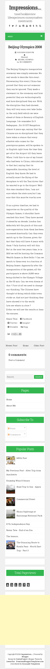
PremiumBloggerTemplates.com (30, 661)
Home (26, 345)
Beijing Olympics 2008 (25, 47)
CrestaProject (21, 659)
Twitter (12, 322)
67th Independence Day (18, 524)
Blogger (25, 657)
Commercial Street (26, 499)
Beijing (21, 59)
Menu (25, 36)
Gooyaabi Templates (31, 664)
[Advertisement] (25, 620)
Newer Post (11, 345)
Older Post (39, 345)
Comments (14, 434)
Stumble (13, 326)
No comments (26, 62)
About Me (11, 405)
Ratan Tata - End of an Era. (19, 530)
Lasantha (10, 661)
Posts (11, 428)
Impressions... (25, 7)
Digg (24, 326)
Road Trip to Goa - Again (29, 486)
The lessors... (12, 536)
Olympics (29, 59)
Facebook (26, 318)
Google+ (25, 322)
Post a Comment (17, 360)
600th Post (22, 458)
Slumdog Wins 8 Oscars (18, 480)
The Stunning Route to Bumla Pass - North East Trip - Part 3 (29, 546)
